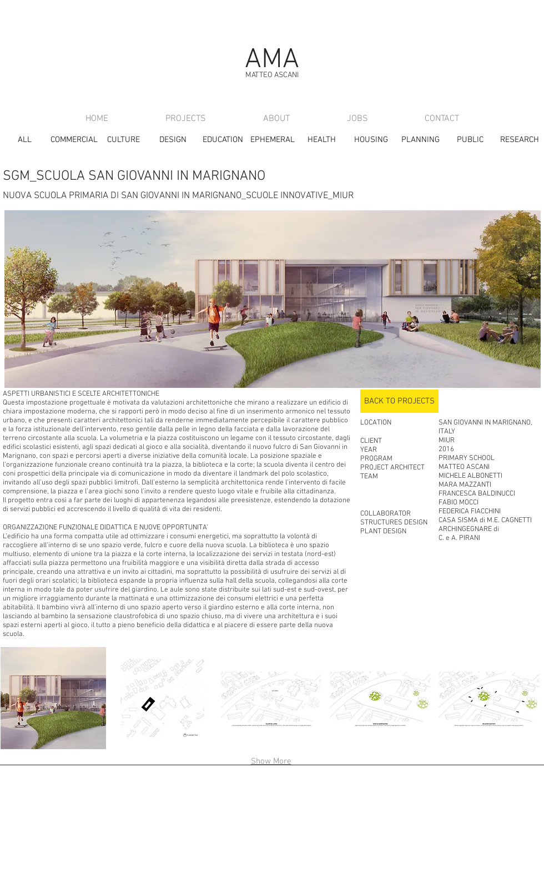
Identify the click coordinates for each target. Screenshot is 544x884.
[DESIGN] (173, 140)
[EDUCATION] (223, 140)
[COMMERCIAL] (74, 140)
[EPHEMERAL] (272, 140)
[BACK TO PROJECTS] (399, 401)
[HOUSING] (371, 140)
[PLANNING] (420, 140)
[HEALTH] (321, 140)
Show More (271, 761)
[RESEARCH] (519, 140)
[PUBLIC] (470, 140)
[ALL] (24, 140)
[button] (162, 698)
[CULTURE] (123, 140)
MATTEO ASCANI (272, 75)
